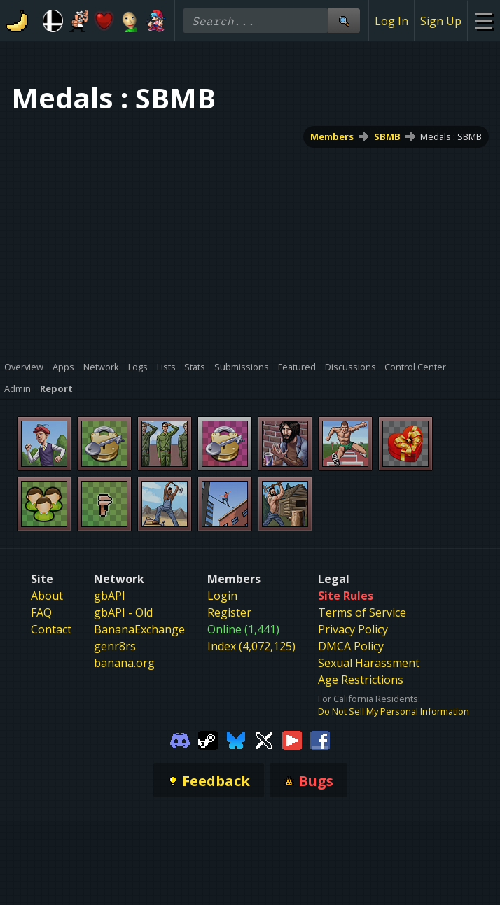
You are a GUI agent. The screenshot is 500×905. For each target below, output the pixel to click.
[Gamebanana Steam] (208, 739)
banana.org (124, 663)
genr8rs (115, 646)
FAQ (41, 612)
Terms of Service (362, 612)
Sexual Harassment (368, 663)
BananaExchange (139, 629)
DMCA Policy (351, 646)
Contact (51, 629)
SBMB (387, 136)
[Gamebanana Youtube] (292, 739)
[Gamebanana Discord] (180, 739)
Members (332, 136)
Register (229, 612)
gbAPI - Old (123, 612)
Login (222, 595)
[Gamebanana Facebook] (320, 739)
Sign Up (440, 21)
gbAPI (109, 595)
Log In (391, 21)
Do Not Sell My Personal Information (393, 711)
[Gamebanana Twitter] (264, 739)
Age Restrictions (360, 679)
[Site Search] (344, 20)
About (47, 595)
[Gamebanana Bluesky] (236, 739)
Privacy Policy (353, 629)
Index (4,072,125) (251, 646)
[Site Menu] (483, 20)
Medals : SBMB (451, 136)
